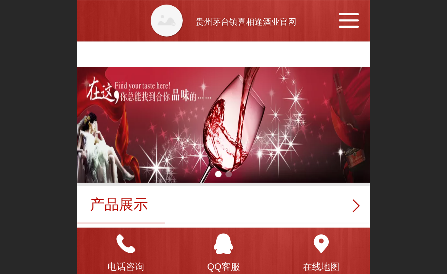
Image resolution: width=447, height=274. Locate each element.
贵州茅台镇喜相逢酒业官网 (246, 22)
